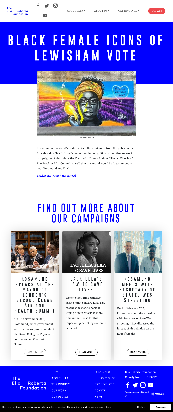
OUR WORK (58, 390)
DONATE (157, 11)
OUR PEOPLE (60, 396)
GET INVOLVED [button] (127, 11)
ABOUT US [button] (100, 11)
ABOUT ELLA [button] (75, 11)
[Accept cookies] (160, 407)
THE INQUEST (60, 384)
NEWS (98, 396)
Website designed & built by (144, 394)
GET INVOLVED (104, 384)
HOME (55, 372)
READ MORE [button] (35, 352)
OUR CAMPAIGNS (105, 378)
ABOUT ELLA (60, 378)
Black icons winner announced (56, 176)
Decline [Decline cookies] (141, 407)
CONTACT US (102, 372)
